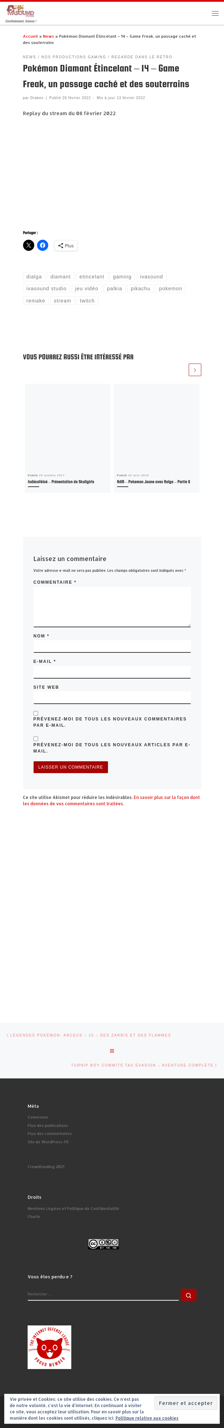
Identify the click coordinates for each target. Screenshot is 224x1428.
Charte (34, 1216)
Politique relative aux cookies (146, 1418)
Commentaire (55, 582)
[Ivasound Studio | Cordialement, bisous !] (20, 10)
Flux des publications (48, 1125)
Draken (37, 98)
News (48, 36)
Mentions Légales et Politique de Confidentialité (73, 1208)
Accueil (30, 36)
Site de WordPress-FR (48, 1141)
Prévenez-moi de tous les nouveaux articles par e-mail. (112, 748)
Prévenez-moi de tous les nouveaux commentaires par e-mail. (110, 722)
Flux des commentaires (50, 1133)
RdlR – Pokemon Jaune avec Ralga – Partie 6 (153, 481)
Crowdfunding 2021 (46, 1166)
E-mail (45, 661)
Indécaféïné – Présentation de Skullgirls (61, 481)
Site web (46, 687)
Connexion (38, 1117)
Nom (42, 636)
